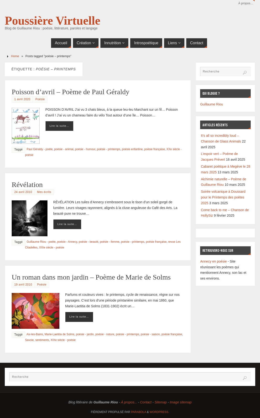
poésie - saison (150, 334)
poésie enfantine (132, 149)
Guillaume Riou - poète (41, 241)
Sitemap (161, 402)
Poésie (40, 99)
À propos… (245, 3)
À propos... (129, 402)
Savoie (29, 340)
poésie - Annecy (67, 241)
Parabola (138, 412)
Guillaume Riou (211, 104)
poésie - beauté (88, 241)
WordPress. (159, 412)
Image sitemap (181, 402)
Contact (145, 402)
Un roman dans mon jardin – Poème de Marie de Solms (91, 277)
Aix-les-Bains (34, 334)
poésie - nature (104, 334)
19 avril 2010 (23, 284)
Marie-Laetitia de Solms (59, 334)
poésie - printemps (108, 149)
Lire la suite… (59, 125)
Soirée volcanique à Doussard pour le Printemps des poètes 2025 (223, 197)
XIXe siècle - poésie (63, 340)
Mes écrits (44, 192)
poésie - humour (85, 149)
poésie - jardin (85, 334)
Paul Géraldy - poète (40, 149)
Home (15, 56)
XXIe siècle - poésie (51, 247)
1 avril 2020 (22, 99)
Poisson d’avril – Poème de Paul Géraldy (70, 92)
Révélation (27, 184)
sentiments (42, 340)
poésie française (154, 149)
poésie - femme (110, 241)
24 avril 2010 (23, 192)
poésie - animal (63, 149)
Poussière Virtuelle (52, 20)
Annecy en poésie (213, 261)
